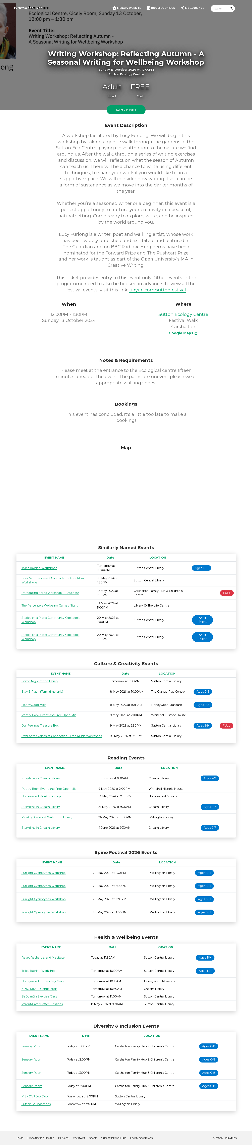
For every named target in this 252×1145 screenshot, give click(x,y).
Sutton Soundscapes (36, 1104)
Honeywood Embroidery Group (43, 981)
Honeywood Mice (33, 705)
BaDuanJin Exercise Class (39, 996)
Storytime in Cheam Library (40, 778)
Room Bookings (141, 1138)
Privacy (63, 1138)
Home (19, 1138)
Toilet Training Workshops (39, 568)
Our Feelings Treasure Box (39, 725)
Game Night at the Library (39, 681)
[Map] (126, 494)
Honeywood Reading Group (41, 796)
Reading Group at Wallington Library (46, 817)
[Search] (219, 8)
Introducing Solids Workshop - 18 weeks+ (50, 593)
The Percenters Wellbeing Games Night (49, 605)
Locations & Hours (41, 1138)
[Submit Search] (231, 8)
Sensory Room (31, 1046)
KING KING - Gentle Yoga (39, 989)
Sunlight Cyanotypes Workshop (43, 873)
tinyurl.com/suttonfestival (157, 290)
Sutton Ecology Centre (183, 314)
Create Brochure (113, 1138)
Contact (79, 1138)
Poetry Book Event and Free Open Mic (48, 715)
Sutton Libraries (225, 1138)
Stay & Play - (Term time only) (42, 691)
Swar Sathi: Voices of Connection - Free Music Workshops (61, 736)
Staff (93, 1138)
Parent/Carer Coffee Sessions (42, 1004)
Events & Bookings (28, 8)
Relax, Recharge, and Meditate (43, 957)
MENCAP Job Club (34, 1096)
